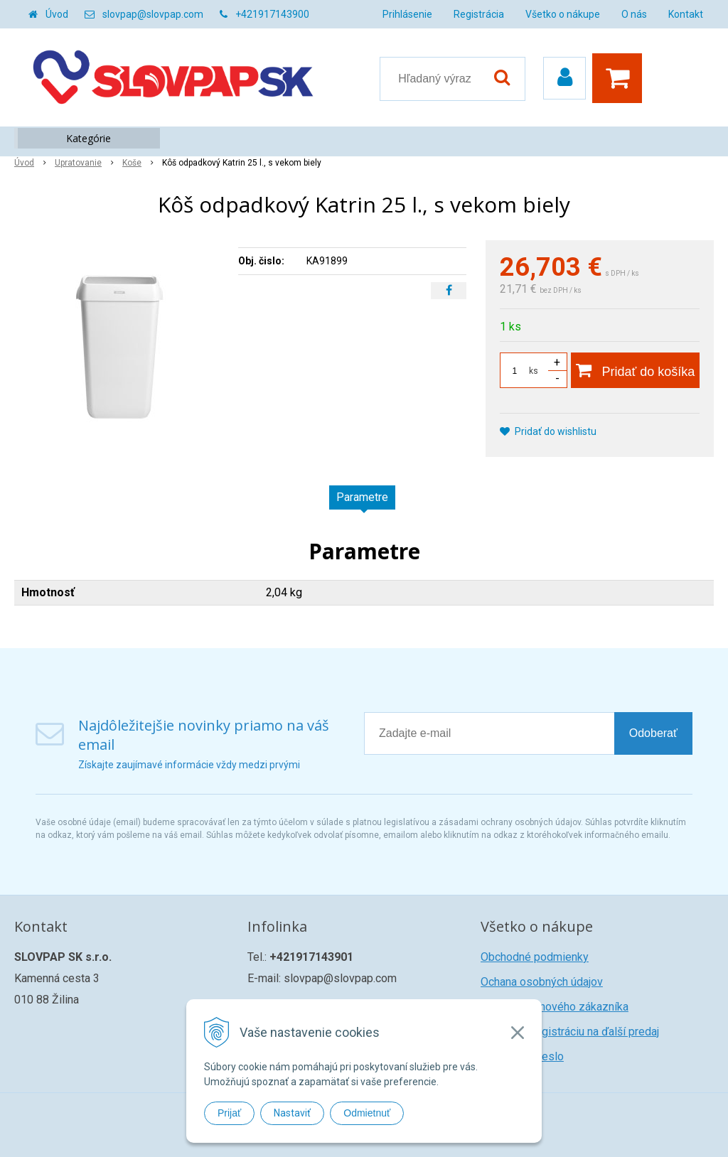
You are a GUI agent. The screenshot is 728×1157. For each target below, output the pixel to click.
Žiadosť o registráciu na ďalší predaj (570, 1031)
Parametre (362, 497)
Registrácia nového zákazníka (554, 1006)
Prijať (229, 1113)
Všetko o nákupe (562, 14)
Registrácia (479, 14)
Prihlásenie (407, 14)
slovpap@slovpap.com (152, 14)
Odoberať (653, 733)
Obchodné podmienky (535, 957)
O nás (634, 14)
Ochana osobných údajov (542, 982)
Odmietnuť (366, 1113)
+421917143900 (272, 14)
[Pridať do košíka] (635, 370)
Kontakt (685, 14)
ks (533, 371)
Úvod (57, 14)
